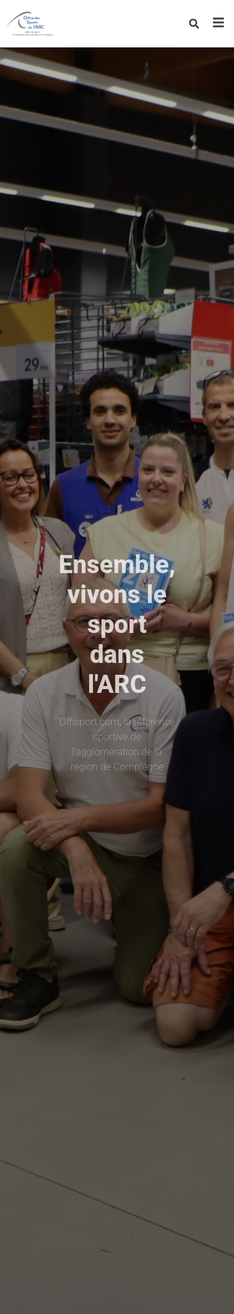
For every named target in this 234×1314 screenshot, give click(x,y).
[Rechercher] (194, 23)
